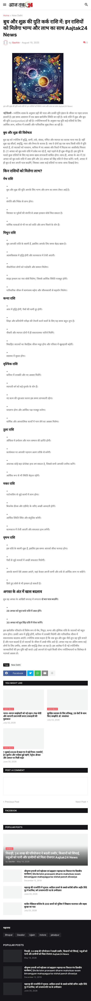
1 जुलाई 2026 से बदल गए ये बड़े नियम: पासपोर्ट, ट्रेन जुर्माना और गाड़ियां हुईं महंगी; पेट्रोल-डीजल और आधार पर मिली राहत (23, 755)
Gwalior (21, 934)
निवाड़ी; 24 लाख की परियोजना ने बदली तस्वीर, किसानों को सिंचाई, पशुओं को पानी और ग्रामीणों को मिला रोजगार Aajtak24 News (55, 952)
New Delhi (17, 15)
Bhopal (8, 934)
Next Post (81, 801)
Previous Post (12, 801)
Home (6, 15)
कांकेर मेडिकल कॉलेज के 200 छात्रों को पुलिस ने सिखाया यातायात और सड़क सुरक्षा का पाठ (55, 905)
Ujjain (32, 934)
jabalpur (55, 934)
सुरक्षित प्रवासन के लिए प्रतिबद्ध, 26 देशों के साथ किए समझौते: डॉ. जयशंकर (66, 714)
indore (43, 934)
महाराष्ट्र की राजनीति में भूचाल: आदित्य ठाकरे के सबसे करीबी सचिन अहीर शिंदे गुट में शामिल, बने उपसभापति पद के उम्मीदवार (55, 889)
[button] (4, 5)
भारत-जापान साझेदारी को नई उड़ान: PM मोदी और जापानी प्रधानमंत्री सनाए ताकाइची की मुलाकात (22, 716)
